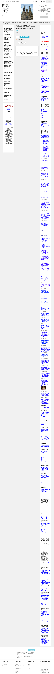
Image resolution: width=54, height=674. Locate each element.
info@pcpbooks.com (44, 672)
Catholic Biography (8, 35)
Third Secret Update (44, 452)
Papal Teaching (7, 57)
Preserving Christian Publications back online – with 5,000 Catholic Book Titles (45, 641)
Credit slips (30, 665)
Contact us (17, 669)
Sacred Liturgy (7, 56)
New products (4, 664)
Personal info (30, 662)
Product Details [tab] (28, 48)
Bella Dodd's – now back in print (45, 605)
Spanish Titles (7, 81)
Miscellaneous (7, 83)
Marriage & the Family (7, 96)
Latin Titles (6, 74)
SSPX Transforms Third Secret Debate (45, 423)
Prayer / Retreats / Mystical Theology (8, 51)
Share (19, 42)
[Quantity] (17, 37)
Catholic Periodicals (8, 94)
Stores (16, 672)
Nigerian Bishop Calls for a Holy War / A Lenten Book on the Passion (44, 622)
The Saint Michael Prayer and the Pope (45, 430)
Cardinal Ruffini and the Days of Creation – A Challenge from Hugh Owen (45, 597)
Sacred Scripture (7, 41)
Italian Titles (7, 78)
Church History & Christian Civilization (8, 38)
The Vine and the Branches (45, 483)
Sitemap (16, 671)
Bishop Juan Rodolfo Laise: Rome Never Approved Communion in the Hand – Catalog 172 (45, 581)
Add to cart (24, 37)
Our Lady (6, 32)
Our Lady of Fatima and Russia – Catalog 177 (45, 517)
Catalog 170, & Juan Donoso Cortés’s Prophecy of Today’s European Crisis (45, 630)
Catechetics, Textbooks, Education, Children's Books (7, 69)
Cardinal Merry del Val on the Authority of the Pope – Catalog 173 (45, 572)
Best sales (4, 665)
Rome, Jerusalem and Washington (45, 446)
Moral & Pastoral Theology (7, 46)
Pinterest (25, 42)
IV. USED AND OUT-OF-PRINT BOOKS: (8, 29)
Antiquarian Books (8, 88)
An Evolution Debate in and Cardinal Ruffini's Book (45, 613)
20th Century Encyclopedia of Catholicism (7, 85)
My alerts (29, 668)
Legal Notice (17, 664)
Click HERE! (44, 29)
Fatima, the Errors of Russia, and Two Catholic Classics (45, 589)
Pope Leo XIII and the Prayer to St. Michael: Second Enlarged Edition (45, 438)
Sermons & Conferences (6, 54)
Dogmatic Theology (8, 44)
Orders (29, 664)
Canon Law (6, 92)
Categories (6, 26)
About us (16, 667)
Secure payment (18, 668)
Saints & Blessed (7, 34)
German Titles (7, 77)
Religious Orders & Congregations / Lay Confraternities (8, 62)
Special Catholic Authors (7, 99)
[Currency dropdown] (36, 1)
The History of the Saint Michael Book (45, 524)
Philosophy (6, 42)
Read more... (43, 510)
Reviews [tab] (26, 49)
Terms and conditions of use (20, 665)
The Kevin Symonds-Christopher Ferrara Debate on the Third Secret (45, 459)
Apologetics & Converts (7, 90)
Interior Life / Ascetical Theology (8, 49)
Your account (31, 661)
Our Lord (6, 31)
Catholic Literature (8, 72)
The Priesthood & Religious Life (8, 60)
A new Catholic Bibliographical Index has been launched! (44, 531)
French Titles (7, 75)
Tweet (22, 42)
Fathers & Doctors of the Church (8, 66)
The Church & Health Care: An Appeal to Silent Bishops (44, 469)
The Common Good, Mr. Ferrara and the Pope (45, 476)
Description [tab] (20, 48)
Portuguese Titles (8, 80)
